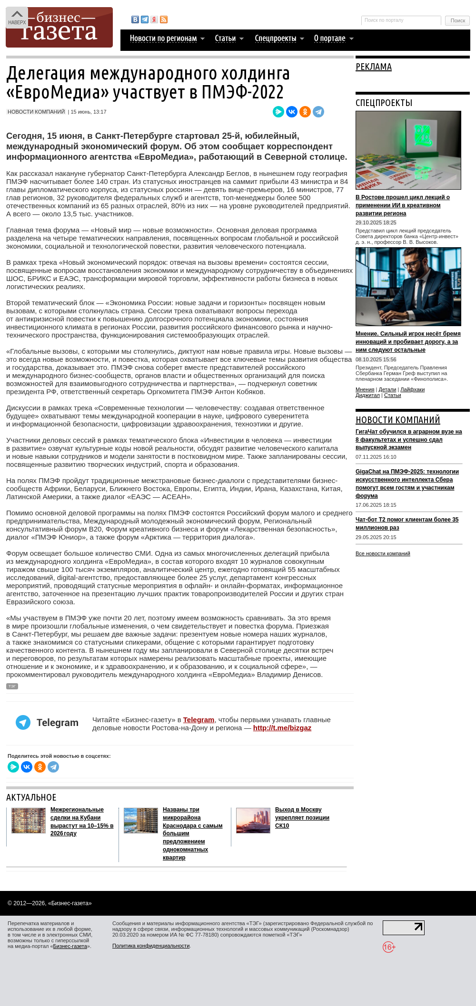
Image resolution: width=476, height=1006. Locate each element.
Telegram (199, 720)
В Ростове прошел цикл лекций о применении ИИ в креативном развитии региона (403, 205)
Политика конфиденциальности (150, 945)
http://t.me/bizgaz (282, 728)
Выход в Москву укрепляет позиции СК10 (302, 817)
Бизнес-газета (70, 946)
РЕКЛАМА (374, 66)
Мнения (365, 389)
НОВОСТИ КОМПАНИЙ (398, 419)
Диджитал (368, 395)
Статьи (392, 395)
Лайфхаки (412, 389)
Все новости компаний (383, 553)
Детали (388, 389)
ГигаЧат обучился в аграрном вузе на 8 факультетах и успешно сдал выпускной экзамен (409, 439)
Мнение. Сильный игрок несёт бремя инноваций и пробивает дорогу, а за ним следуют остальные (408, 341)
